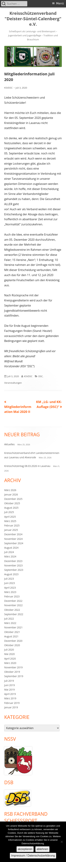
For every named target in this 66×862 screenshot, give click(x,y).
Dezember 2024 (13, 534)
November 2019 (13, 667)
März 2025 (10, 521)
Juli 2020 (9, 649)
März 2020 (10, 663)
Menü (60, 3)
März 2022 (10, 623)
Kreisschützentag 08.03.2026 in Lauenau (27, 466)
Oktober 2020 (12, 645)
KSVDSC (8, 87)
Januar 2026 (11, 494)
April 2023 (10, 587)
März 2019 (10, 698)
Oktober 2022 (12, 609)
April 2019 (10, 694)
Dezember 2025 (13, 499)
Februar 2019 (12, 703)
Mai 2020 (9, 654)
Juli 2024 (9, 552)
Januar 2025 (11, 530)
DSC (40, 376)
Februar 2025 (12, 525)
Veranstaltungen (13, 382)
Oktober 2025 (12, 503)
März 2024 (10, 556)
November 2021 (13, 627)
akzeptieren (25, 849)
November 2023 (13, 565)
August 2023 (11, 574)
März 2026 (10, 490)
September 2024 (13, 543)
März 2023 (10, 592)
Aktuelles (9, 444)
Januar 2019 (11, 707)
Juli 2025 (9, 512)
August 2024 (11, 547)
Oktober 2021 (12, 632)
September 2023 (13, 569)
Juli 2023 (9, 578)
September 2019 (13, 676)
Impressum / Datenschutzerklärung (33, 855)
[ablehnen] (61, 842)
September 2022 (13, 614)
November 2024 (13, 539)
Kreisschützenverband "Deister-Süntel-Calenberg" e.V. (33, 19)
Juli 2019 (9, 680)
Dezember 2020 (13, 640)
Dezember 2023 (13, 561)
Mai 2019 (9, 689)
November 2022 (13, 605)
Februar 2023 (12, 596)
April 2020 (10, 658)
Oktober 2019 (12, 671)
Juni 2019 (9, 685)
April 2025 (10, 516)
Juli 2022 (9, 618)
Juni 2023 (9, 583)
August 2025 (11, 507)
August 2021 (11, 636)
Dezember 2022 (13, 600)
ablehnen (42, 849)
